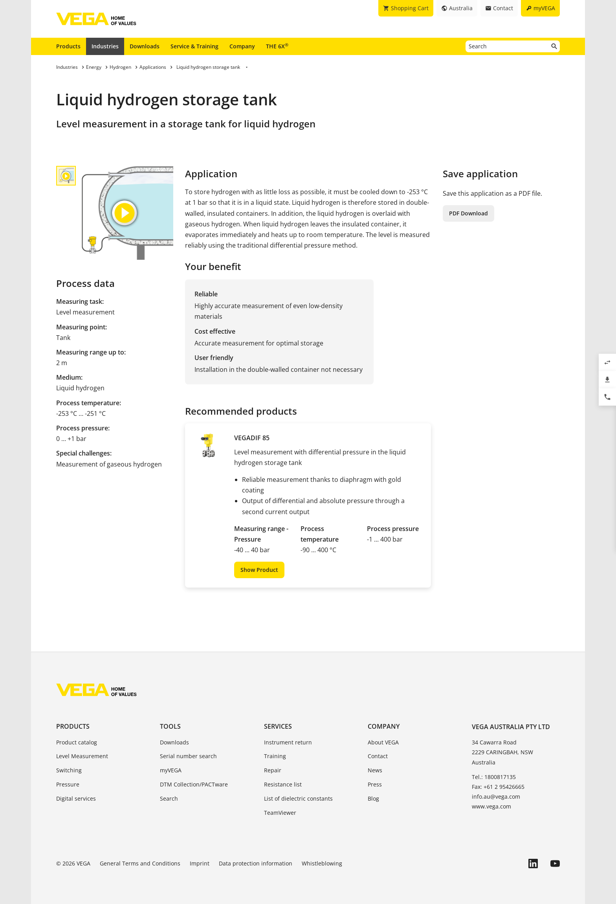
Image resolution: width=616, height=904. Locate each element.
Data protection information (255, 863)
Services (278, 726)
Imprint (199, 863)
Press (375, 784)
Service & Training (194, 46)
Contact (378, 756)
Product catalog (76, 742)
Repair (272, 770)
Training (275, 756)
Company (242, 46)
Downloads (145, 46)
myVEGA (171, 770)
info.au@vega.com (496, 796)
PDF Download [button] (468, 213)
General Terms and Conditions (140, 863)
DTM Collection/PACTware (194, 784)
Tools (170, 726)
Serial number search (188, 756)
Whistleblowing (322, 863)
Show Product (259, 569)
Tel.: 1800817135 (494, 777)
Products (68, 46)
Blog (373, 798)
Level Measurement (82, 756)
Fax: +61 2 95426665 (498, 786)
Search (169, 798)
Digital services (76, 798)
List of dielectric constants (298, 798)
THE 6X (277, 46)
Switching (69, 770)
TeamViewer (280, 812)
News (375, 770)
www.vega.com (491, 806)
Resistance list (283, 784)
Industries (105, 46)
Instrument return (288, 742)
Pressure (67, 784)
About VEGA (383, 742)
